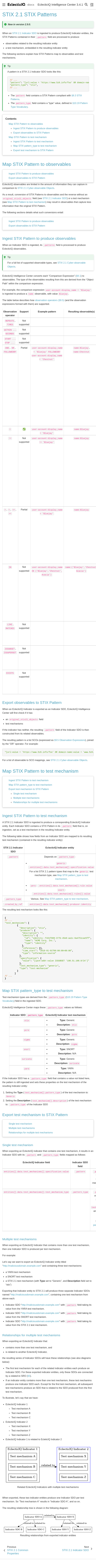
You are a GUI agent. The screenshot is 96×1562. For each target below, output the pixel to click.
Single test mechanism (25, 793)
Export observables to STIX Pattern (31, 132)
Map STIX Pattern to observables (26, 124)
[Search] (86, 4)
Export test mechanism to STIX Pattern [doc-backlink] (35, 1115)
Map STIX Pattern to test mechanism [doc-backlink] (40, 771)
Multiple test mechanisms (26, 798)
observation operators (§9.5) (49, 300)
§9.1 (78, 276)
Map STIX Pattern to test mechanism (28, 137)
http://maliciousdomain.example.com (22, 1266)
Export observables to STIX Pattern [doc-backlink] (32, 702)
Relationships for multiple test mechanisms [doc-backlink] (31, 1335)
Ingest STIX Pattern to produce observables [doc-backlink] (39, 238)
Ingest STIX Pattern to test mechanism (33, 141)
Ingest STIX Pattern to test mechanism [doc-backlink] (34, 816)
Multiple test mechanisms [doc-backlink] (19, 1239)
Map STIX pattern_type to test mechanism (35, 146)
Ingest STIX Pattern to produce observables (35, 128)
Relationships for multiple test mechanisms (35, 802)
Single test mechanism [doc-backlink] (17, 1145)
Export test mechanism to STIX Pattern (33, 150)
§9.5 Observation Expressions (69, 740)
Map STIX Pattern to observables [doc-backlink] (36, 164)
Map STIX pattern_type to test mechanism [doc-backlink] (37, 990)
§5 (29, 1376)
